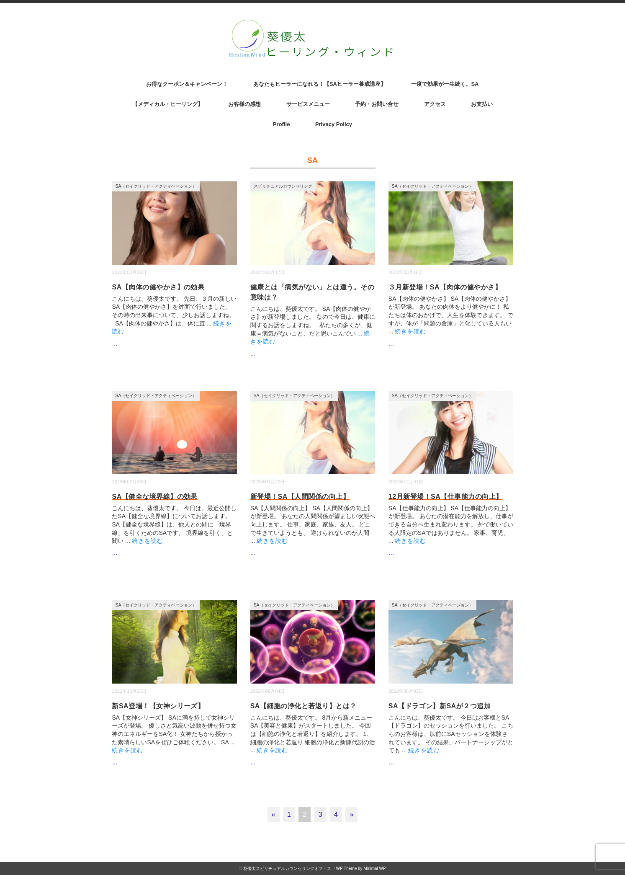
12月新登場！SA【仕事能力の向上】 (445, 496)
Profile (281, 124)
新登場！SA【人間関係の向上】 (300, 496)
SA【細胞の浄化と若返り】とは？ (303, 706)
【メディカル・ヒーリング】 (167, 104)
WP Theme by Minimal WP (361, 868)
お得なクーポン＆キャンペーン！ (187, 84)
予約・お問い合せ (377, 104)
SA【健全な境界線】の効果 (154, 496)
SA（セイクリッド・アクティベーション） (155, 186)
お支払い (482, 104)
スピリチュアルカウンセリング (283, 186)
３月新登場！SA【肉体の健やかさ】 (445, 287)
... (114, 343)
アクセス (435, 104)
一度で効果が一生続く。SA (444, 84)
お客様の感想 (244, 104)
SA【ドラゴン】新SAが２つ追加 (439, 706)
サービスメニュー (308, 104)
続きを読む (410, 331)
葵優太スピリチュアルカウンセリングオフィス (287, 868)
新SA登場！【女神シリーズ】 (158, 706)
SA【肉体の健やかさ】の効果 (158, 287)
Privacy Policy (333, 124)
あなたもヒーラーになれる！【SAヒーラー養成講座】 (319, 84)
